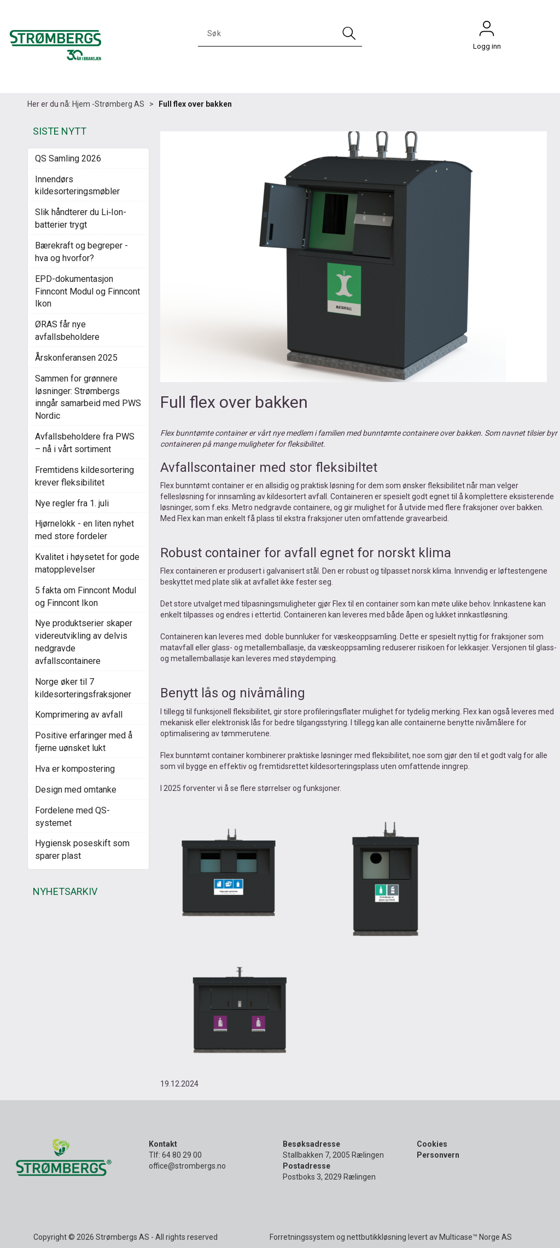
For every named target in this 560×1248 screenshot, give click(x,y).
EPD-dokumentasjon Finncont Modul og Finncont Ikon (87, 291)
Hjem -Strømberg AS (108, 104)
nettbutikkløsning (376, 1237)
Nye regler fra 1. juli (72, 503)
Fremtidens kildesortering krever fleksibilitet (84, 476)
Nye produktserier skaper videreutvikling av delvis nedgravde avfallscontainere (83, 642)
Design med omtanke (75, 789)
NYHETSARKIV (65, 891)
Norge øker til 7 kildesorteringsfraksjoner (83, 688)
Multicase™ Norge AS (475, 1237)
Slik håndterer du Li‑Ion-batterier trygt (80, 218)
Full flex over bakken (195, 104)
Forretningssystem (302, 1237)
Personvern (438, 1155)
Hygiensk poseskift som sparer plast (82, 849)
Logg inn (486, 31)
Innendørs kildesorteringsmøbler (77, 185)
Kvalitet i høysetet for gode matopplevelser (87, 563)
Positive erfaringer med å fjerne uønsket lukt (83, 741)
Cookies (432, 1144)
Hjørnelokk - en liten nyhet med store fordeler (84, 529)
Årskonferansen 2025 (76, 358)
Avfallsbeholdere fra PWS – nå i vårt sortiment (85, 442)
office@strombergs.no (187, 1166)
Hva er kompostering (75, 769)
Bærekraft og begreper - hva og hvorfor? (81, 251)
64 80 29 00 (182, 1155)
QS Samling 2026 (68, 158)
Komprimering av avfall (78, 714)
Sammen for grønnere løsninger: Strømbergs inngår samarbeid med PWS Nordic (88, 397)
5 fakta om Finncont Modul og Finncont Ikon (85, 596)
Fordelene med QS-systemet (72, 816)
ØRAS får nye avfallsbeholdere (67, 330)
